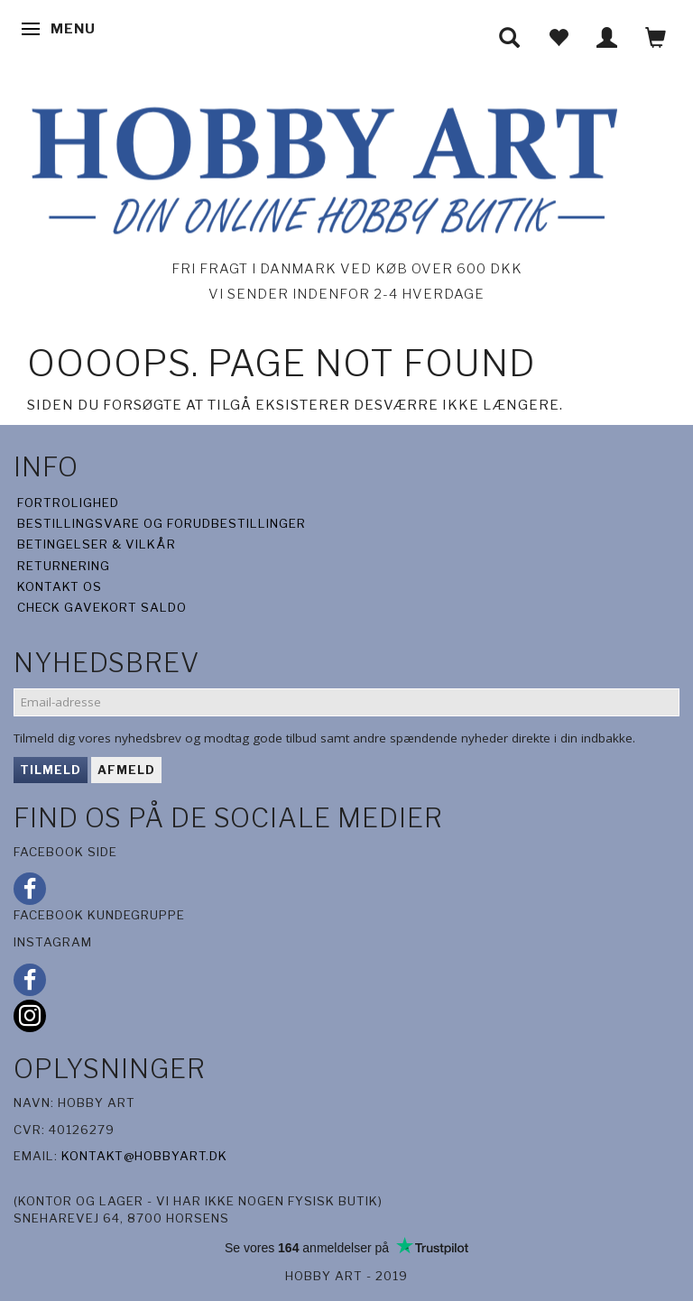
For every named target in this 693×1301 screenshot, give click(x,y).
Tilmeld (50, 769)
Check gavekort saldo (102, 607)
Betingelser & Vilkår (96, 544)
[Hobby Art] (319, 167)
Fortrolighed (68, 502)
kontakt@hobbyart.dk (144, 1156)
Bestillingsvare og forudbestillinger (161, 523)
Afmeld (126, 769)
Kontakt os (59, 586)
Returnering (63, 565)
